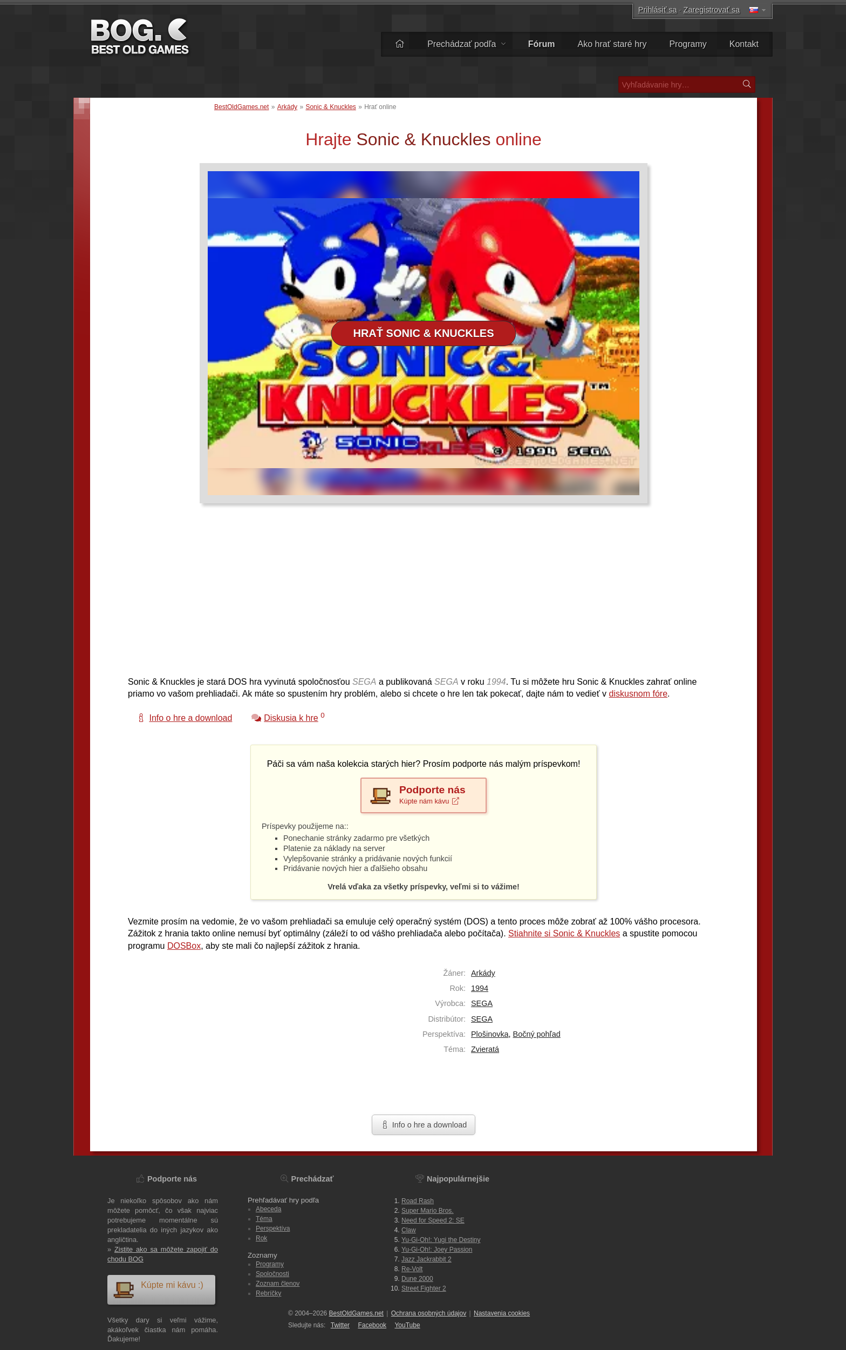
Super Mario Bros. (427, 1210)
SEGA (482, 1003)
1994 (479, 988)
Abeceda (268, 1209)
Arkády (287, 107)
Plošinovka (490, 1034)
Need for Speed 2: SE (433, 1220)
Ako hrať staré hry (612, 44)
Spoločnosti (272, 1274)
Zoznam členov (277, 1283)
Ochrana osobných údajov (428, 1313)
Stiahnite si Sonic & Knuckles (564, 933)
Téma (264, 1219)
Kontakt (744, 44)
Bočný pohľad (537, 1034)
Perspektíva (273, 1228)
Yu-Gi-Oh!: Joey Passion (436, 1249)
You (407, 1325)
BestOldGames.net (241, 107)
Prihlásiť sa (657, 9)
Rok (261, 1238)
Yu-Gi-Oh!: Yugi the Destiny (441, 1240)
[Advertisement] (419, 595)
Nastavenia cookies (502, 1313)
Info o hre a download (423, 1124)
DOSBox (184, 945)
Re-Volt (411, 1269)
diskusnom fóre (638, 693)
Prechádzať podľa (466, 44)
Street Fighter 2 (423, 1288)
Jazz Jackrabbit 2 (426, 1259)
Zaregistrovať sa (712, 9)
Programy (687, 44)
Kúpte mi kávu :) (158, 1289)
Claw (408, 1230)
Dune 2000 (417, 1278)
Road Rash (417, 1201)
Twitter (340, 1325)
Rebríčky (268, 1293)
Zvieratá (485, 1049)
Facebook (372, 1325)
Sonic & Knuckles (330, 107)
